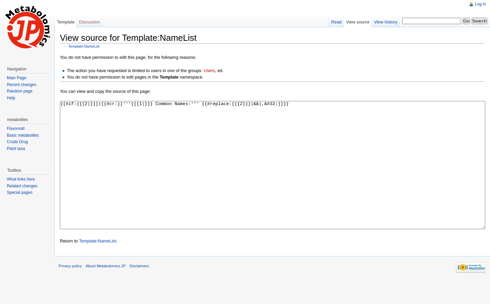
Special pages (19, 192)
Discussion (89, 21)
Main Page (16, 77)
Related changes (22, 186)
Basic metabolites (23, 135)
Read (336, 21)
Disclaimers (139, 291)
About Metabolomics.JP (106, 291)
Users (209, 70)
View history (385, 21)
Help (11, 98)
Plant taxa (16, 148)
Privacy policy (70, 291)
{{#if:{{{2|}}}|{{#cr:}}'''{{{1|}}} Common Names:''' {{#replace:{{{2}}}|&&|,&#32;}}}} (272, 178)
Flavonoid (15, 128)
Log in (480, 4)
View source (358, 21)
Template (66, 21)
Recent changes (21, 84)
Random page (19, 91)
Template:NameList (83, 46)
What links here (21, 179)
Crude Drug (17, 141)
